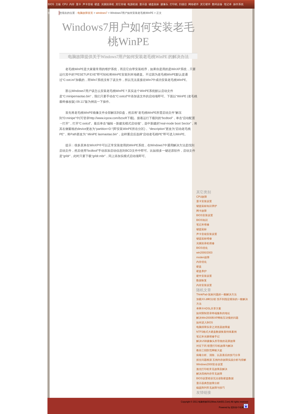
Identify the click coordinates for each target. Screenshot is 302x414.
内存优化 (201, 261)
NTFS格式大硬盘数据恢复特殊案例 (216, 331)
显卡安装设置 (204, 201)
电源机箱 (132, 4)
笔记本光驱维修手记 (208, 336)
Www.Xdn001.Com (220, 402)
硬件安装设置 (204, 275)
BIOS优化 (202, 247)
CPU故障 (201, 196)
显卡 (78, 4)
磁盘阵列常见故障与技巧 (210, 387)
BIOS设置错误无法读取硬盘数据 (215, 378)
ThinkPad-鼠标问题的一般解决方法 (216, 294)
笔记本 (228, 4)
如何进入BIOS (204, 322)
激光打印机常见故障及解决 (211, 369)
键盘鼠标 (154, 4)
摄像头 (164, 4)
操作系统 (238, 4)
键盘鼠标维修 (204, 238)
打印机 (174, 4)
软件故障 (53, 12)
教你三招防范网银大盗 (209, 350)
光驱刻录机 (107, 4)
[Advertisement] (109, 64)
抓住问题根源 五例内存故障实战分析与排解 (221, 359)
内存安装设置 (204, 285)
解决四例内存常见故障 (209, 373)
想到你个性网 (237, 407)
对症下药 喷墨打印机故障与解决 (214, 345)
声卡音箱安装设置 (206, 234)
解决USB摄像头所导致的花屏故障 (215, 341)
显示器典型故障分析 (208, 383)
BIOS (51, 4)
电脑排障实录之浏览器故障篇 (213, 327)
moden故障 (202, 257)
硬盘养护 (201, 271)
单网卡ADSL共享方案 (208, 308)
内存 (71, 4)
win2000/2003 (204, 252)
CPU (65, 4)
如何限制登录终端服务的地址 (213, 313)
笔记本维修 (202, 224)
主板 (58, 4)
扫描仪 (183, 4)
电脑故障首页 (85, 12)
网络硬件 (193, 4)
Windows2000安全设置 (209, 364)
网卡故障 (201, 210)
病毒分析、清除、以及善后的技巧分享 (218, 355)
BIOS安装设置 (204, 215)
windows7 (101, 12)
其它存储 (121, 4)
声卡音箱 (88, 4)
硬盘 (97, 4)
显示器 (143, 4)
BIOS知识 (202, 220)
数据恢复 (201, 280)
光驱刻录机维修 (205, 243)
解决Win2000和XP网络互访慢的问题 (217, 317)
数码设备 (217, 4)
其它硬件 (205, 4)
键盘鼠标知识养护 (206, 206)
